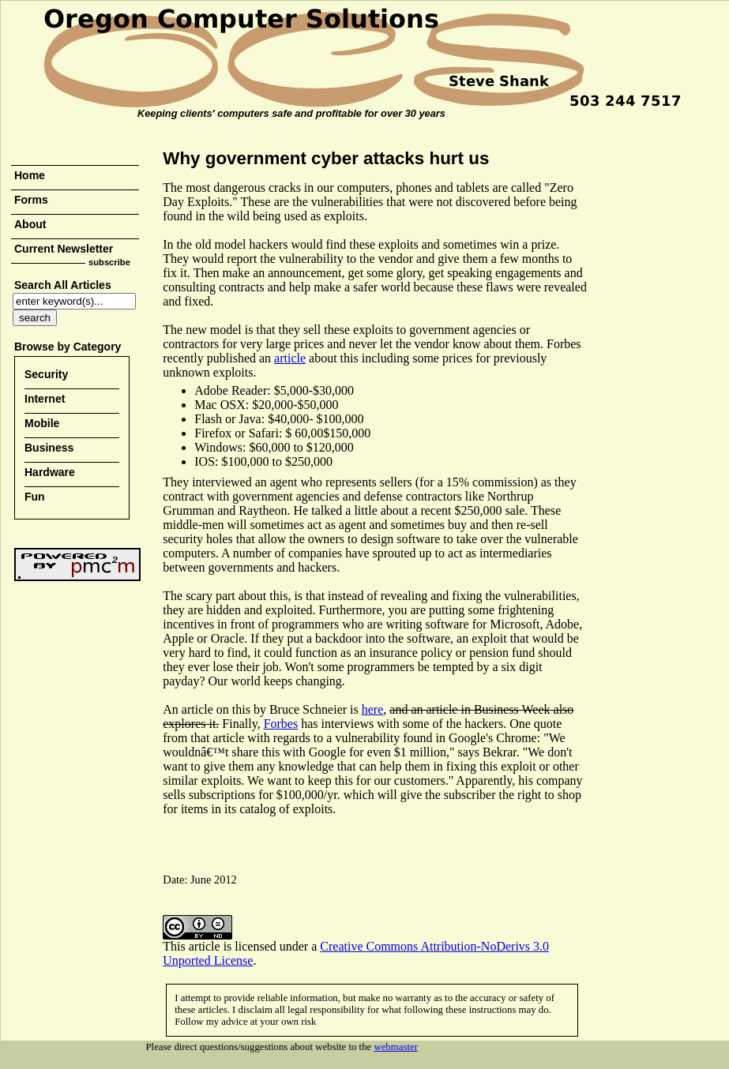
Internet (44, 398)
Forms (31, 199)
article (290, 358)
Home (29, 175)
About (30, 224)
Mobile (41, 423)
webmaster (395, 1046)
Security (46, 374)
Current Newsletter (63, 248)
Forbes (281, 723)
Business (48, 447)
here (373, 709)
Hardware (49, 472)
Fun (34, 496)
